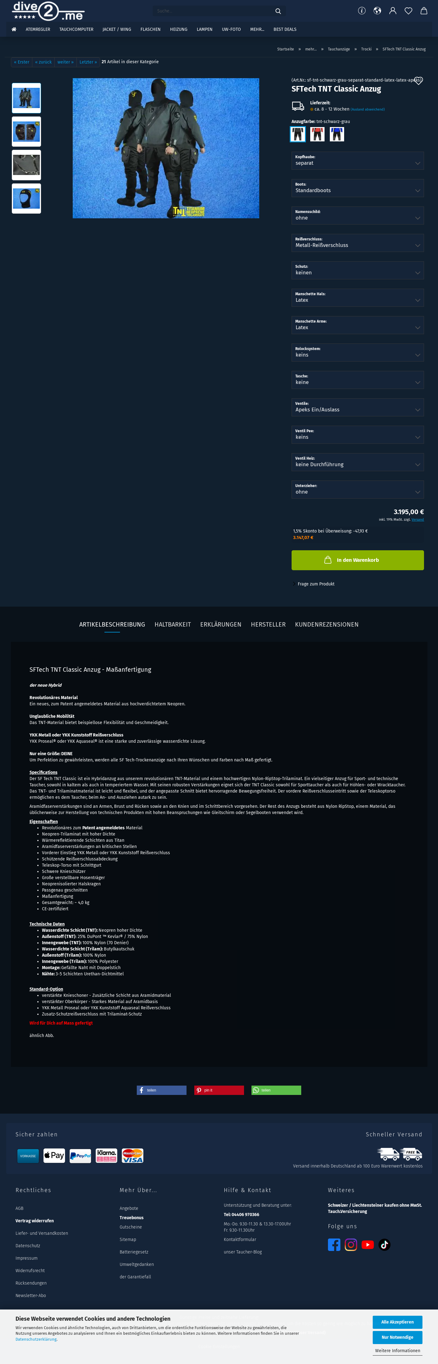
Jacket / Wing (117, 29)
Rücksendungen (31, 1283)
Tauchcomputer (76, 29)
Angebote (129, 1208)
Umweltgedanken (137, 1264)
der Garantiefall (135, 1277)
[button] (377, 11)
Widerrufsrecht (30, 1270)
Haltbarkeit (172, 624)
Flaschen (151, 29)
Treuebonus (132, 1217)
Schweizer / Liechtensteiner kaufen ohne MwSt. (375, 1205)
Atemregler (38, 29)
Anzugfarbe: (321, 122)
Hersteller (268, 624)
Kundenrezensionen (327, 624)
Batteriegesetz (134, 1252)
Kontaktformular (240, 1239)
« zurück (43, 62)
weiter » (66, 62)
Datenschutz (28, 1245)
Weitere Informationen (397, 1350)
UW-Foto (231, 29)
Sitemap (128, 1239)
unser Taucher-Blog (243, 1252)
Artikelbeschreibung (112, 624)
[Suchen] (278, 11)
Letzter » (88, 62)
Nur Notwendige (397, 1337)
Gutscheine (131, 1227)
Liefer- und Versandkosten (42, 1233)
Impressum (27, 1258)
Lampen (205, 29)
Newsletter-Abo (31, 1295)
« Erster (21, 62)
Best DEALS (285, 29)
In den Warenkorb (351, 560)
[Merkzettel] (408, 11)
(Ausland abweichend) (368, 109)
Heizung (178, 29)
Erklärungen (221, 624)
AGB (19, 1208)
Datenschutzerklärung (36, 1339)
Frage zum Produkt (316, 584)
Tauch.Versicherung (347, 1211)
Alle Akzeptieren (397, 1322)
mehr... (257, 29)
